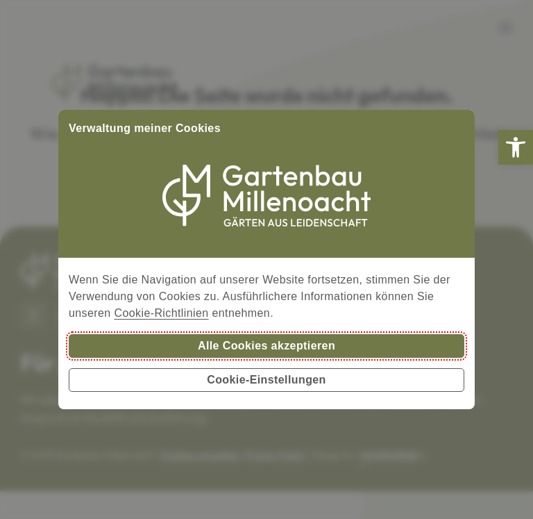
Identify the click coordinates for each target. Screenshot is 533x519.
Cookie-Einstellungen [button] (266, 380)
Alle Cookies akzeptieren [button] (266, 346)
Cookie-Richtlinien (161, 313)
